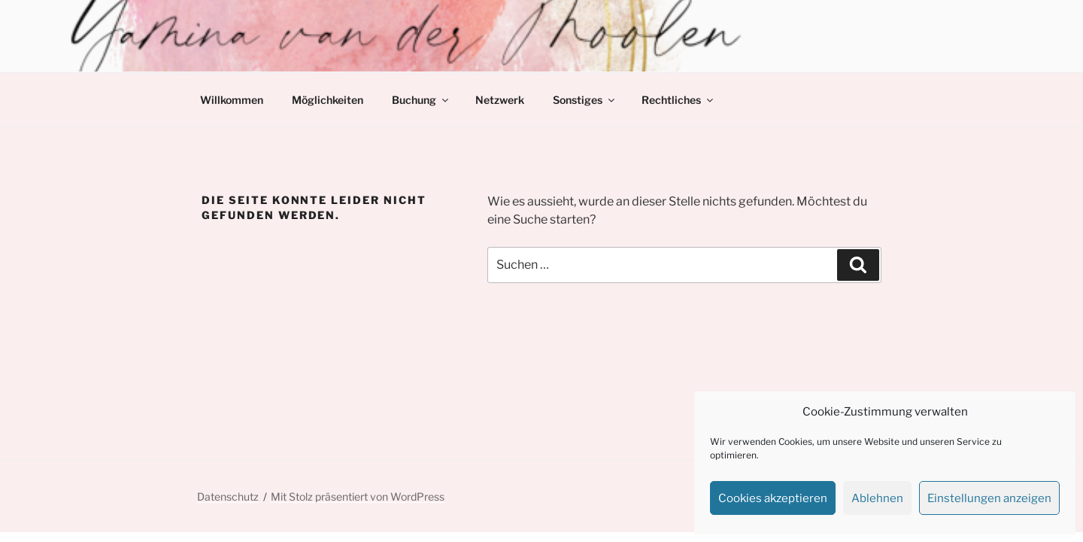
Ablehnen (877, 498)
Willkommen (231, 99)
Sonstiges (585, 99)
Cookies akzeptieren (772, 498)
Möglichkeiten (327, 99)
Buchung (421, 99)
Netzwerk (499, 99)
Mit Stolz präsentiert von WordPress (357, 496)
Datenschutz (228, 496)
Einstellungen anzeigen (989, 498)
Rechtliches (678, 99)
